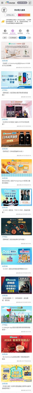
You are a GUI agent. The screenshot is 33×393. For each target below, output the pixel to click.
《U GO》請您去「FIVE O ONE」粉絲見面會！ (16, 211)
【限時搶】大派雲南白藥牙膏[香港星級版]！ (15, 94)
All (4, 37)
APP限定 (4, 90)
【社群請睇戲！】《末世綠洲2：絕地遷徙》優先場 (15, 299)
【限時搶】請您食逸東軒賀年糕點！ (14, 239)
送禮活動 (5, 61)
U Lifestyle (13, 37)
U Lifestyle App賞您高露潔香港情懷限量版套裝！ (16, 328)
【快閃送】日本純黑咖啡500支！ (13, 151)
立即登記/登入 (10, 15)
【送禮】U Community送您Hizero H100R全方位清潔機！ (16, 64)
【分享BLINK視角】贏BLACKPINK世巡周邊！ (15, 123)
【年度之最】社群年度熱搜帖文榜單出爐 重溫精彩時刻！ (16, 387)
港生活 (22, 37)
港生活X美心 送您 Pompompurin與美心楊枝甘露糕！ (16, 182)
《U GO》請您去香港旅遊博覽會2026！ (15, 269)
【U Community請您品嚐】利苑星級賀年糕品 (16, 358)
